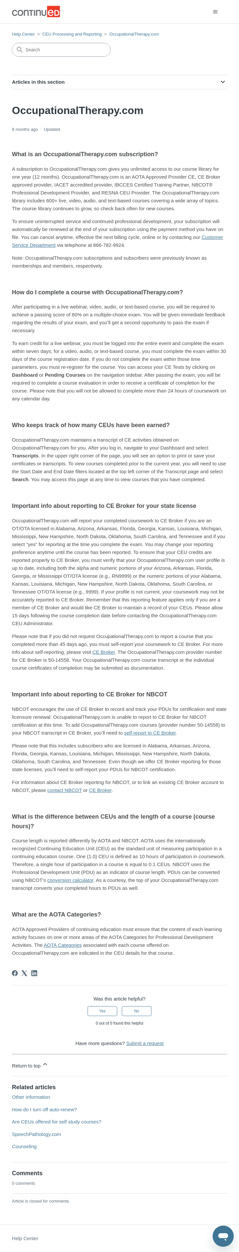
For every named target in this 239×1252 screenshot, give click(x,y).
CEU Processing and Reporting (72, 34)
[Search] (61, 49)
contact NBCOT (64, 790)
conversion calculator (70, 880)
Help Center (23, 34)
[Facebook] (15, 973)
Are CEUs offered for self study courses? (56, 1121)
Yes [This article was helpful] (102, 1011)
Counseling (24, 1146)
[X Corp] (24, 973)
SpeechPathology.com (36, 1134)
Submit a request (144, 1043)
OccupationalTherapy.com (134, 34)
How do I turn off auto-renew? (44, 1109)
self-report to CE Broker (150, 733)
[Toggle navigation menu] (215, 12)
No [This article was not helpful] (136, 1011)
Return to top (30, 1064)
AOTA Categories (63, 945)
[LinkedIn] (34, 973)
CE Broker (104, 652)
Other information (31, 1097)
